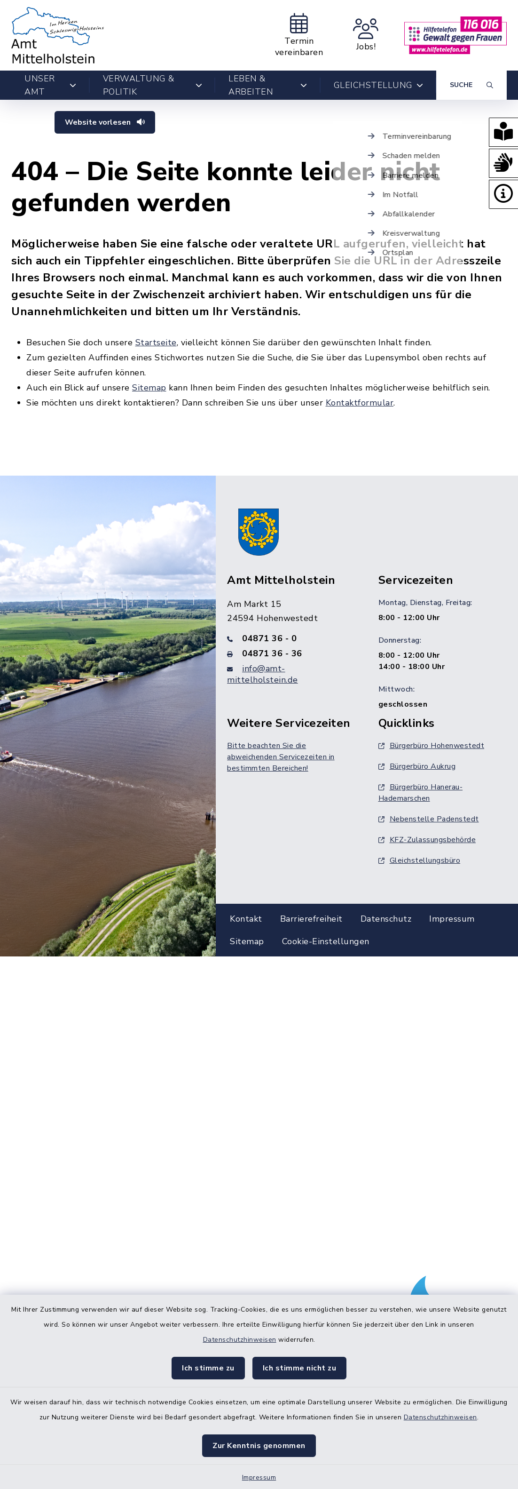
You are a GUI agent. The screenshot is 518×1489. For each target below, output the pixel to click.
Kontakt (246, 918)
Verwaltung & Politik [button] (153, 85)
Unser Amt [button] (50, 85)
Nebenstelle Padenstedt (428, 819)
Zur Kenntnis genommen (259, 1446)
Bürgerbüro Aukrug (417, 766)
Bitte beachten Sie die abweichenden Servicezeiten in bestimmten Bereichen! (281, 757)
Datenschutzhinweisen (239, 1339)
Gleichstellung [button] (379, 85)
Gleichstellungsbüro (419, 860)
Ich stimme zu (208, 1368)
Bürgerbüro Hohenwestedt (431, 746)
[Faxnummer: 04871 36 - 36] (291, 653)
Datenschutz (386, 918)
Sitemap (149, 387)
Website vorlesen (105, 122)
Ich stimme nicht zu (300, 1368)
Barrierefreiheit (311, 918)
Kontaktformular (360, 402)
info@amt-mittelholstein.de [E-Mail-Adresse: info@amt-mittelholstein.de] (262, 674)
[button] (503, 133)
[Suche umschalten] (471, 85)
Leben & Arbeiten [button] (267, 85)
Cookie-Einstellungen (325, 941)
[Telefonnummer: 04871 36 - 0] (291, 638)
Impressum (259, 1477)
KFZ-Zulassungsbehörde (427, 840)
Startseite (156, 342)
